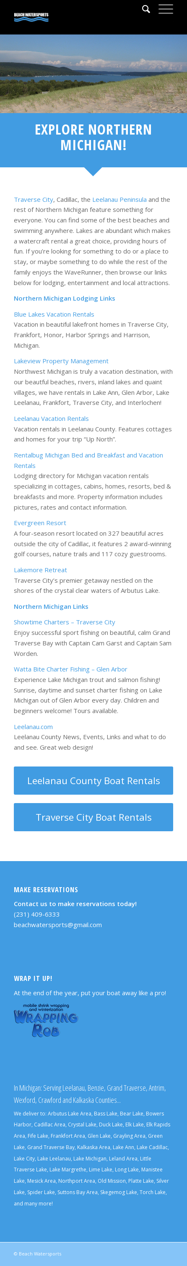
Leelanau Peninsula (119, 199)
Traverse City (33, 199)
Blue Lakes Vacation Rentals (54, 314)
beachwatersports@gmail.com (58, 924)
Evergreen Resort (40, 522)
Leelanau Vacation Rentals (51, 418)
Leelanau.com (33, 726)
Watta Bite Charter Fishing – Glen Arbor (70, 669)
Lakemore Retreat (40, 570)
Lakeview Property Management (61, 361)
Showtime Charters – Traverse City (64, 622)
